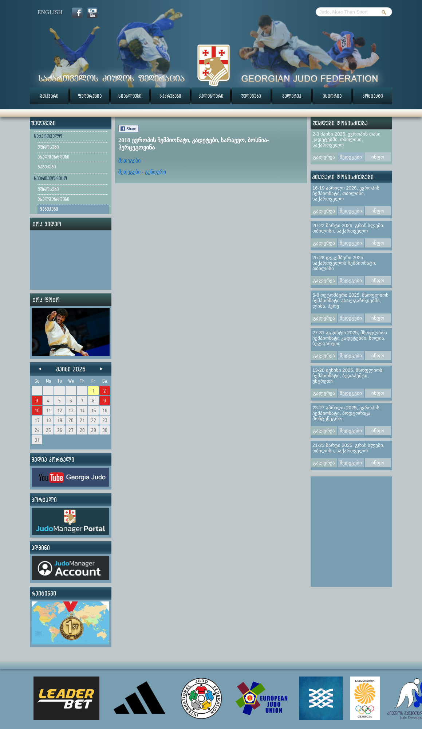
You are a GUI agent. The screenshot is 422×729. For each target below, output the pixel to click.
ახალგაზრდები (54, 157)
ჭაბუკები (47, 166)
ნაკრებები (170, 96)
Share (131, 129)
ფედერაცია (90, 96)
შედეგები (251, 96)
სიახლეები (130, 96)
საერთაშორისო (50, 178)
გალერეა (291, 96)
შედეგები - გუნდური (142, 172)
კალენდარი (211, 96)
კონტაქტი (372, 96)
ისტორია (332, 96)
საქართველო (48, 136)
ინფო (377, 157)
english (50, 12)
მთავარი (49, 96)
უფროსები (48, 147)
